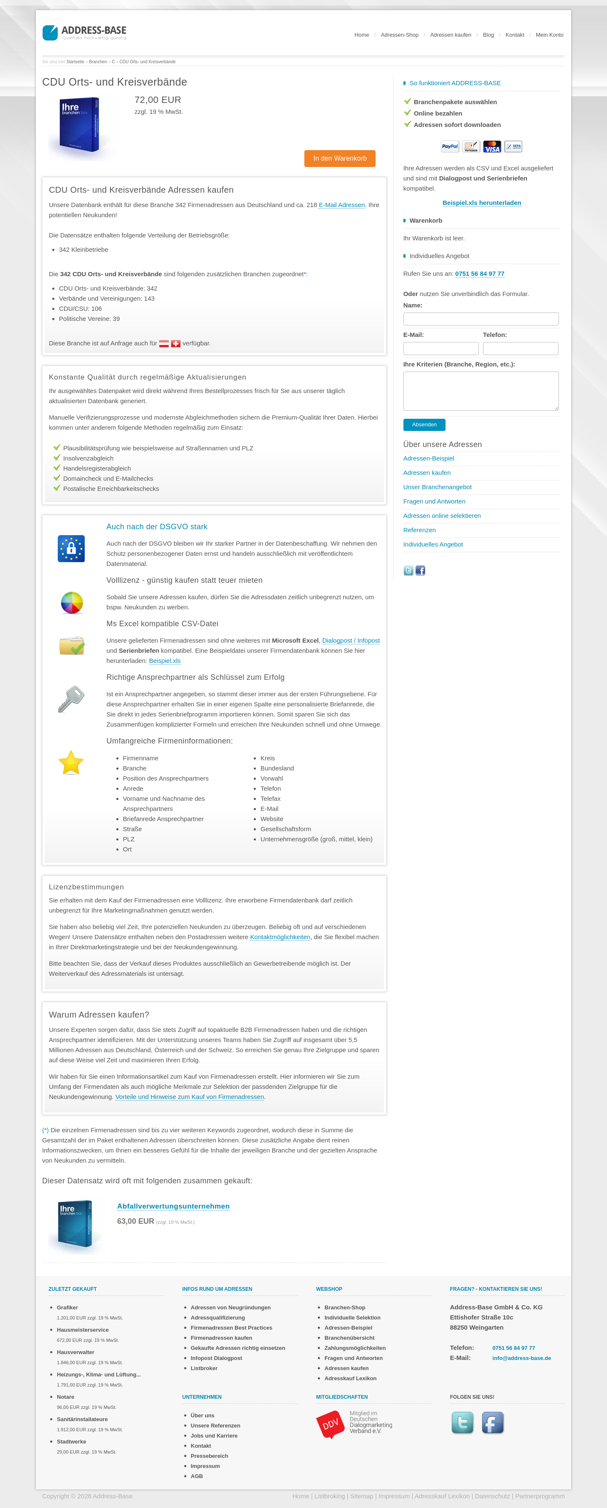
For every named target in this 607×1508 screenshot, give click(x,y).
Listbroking (329, 1496)
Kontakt (515, 35)
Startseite (75, 61)
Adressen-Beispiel (428, 458)
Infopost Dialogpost (216, 1358)
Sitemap (361, 1496)
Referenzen (419, 529)
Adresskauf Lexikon (351, 1378)
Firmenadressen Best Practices (232, 1328)
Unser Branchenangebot (437, 486)
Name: (413, 305)
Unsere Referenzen (216, 1425)
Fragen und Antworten (434, 501)
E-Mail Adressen (342, 204)
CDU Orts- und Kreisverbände (147, 61)
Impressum (205, 1466)
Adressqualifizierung (218, 1317)
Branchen (98, 61)
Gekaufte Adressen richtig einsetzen (238, 1348)
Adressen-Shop (400, 35)
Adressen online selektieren (442, 515)
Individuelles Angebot (433, 544)
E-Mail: (413, 334)
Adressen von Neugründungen (231, 1307)
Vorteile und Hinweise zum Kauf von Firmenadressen (189, 1096)
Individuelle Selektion (353, 1317)
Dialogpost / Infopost (351, 640)
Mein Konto (550, 35)
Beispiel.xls (165, 660)
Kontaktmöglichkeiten (280, 936)
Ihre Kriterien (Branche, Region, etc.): (459, 364)
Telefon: (495, 334)
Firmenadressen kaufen (221, 1338)
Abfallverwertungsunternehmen (173, 1206)
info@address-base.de (521, 1358)
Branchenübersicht (349, 1338)
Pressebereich (209, 1456)
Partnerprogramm (540, 1496)
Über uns (203, 1415)
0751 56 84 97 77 (513, 1348)
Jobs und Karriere (214, 1436)
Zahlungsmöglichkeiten (355, 1348)
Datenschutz (492, 1496)
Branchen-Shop (345, 1307)
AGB (197, 1476)
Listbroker (204, 1368)
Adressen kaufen (451, 35)
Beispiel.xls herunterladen (482, 202)
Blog (488, 35)
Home (362, 35)
